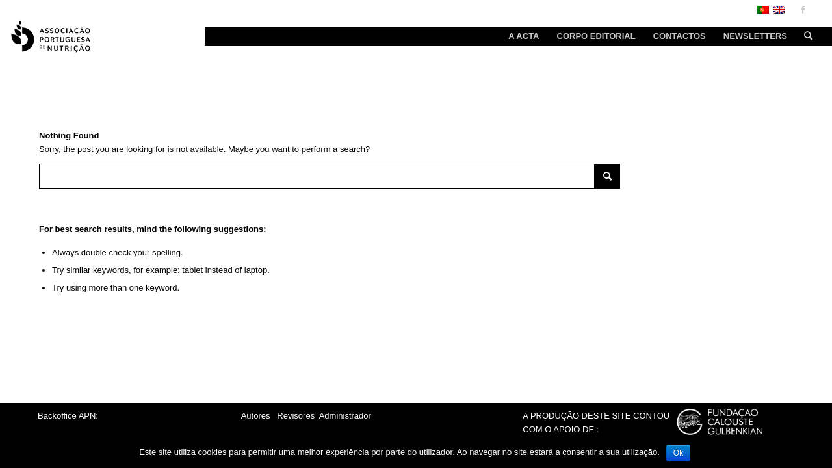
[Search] (804, 36)
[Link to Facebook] (802, 10)
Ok (678, 453)
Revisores (295, 416)
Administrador (345, 416)
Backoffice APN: (68, 416)
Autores (255, 416)
